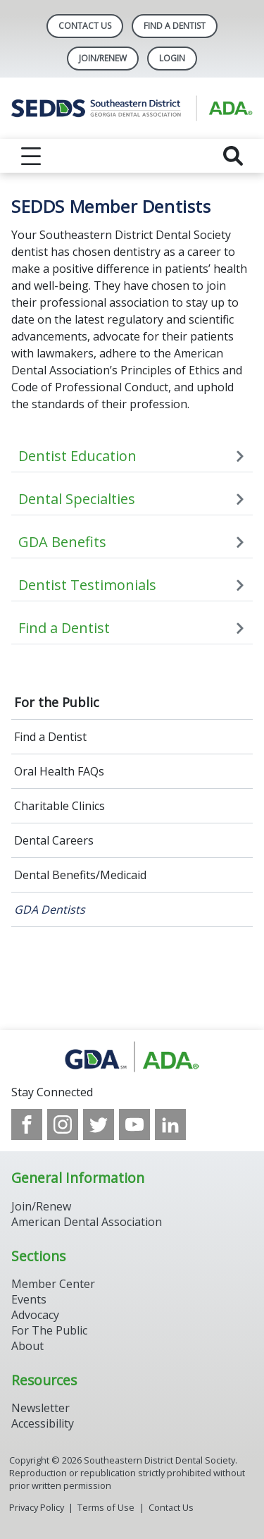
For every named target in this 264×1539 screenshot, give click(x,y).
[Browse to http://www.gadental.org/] (132, 1056)
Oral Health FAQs (59, 771)
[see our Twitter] (98, 1124)
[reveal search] (233, 156)
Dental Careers (54, 840)
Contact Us (84, 26)
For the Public (56, 702)
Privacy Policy (36, 1507)
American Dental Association (86, 1222)
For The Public (49, 1330)
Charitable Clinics (59, 806)
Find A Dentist (175, 26)
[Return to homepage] (132, 108)
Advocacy (35, 1315)
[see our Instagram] (62, 1124)
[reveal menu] (31, 156)
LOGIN (172, 58)
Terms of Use (105, 1507)
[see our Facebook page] (26, 1124)
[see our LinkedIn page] (170, 1124)
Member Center (53, 1284)
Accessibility (42, 1423)
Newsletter (40, 1408)
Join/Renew (103, 58)
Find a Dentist (50, 736)
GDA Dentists (49, 909)
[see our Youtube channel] (134, 1124)
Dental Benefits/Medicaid (80, 875)
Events (28, 1299)
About (27, 1346)
